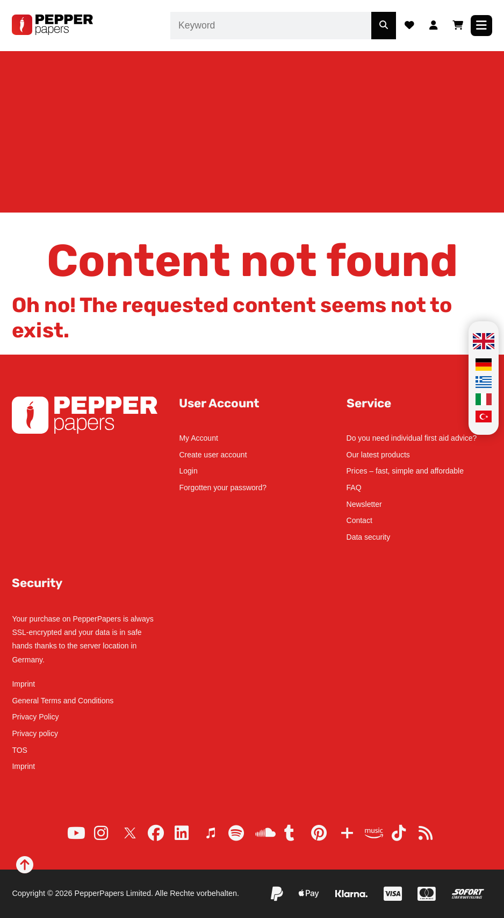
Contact (359, 520)
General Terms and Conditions (62, 700)
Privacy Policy (35, 716)
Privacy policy (35, 733)
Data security (369, 537)
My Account (198, 438)
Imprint (23, 684)
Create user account (213, 454)
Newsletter (364, 504)
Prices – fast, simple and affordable (405, 471)
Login (188, 471)
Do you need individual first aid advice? (412, 438)
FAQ (354, 487)
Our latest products (378, 454)
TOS (19, 750)
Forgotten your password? (223, 487)
